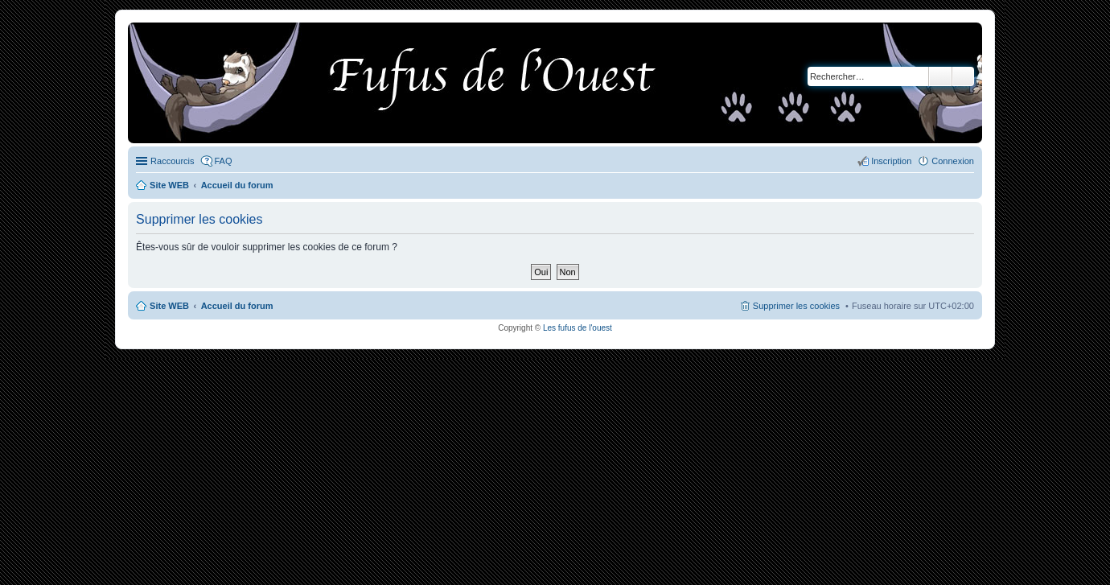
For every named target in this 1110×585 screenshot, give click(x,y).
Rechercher (940, 76)
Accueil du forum (237, 306)
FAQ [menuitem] (223, 161)
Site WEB (169, 306)
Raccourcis (172, 161)
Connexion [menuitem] (952, 161)
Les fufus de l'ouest (577, 327)
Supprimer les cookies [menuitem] (796, 306)
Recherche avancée (963, 76)
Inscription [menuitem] (891, 161)
